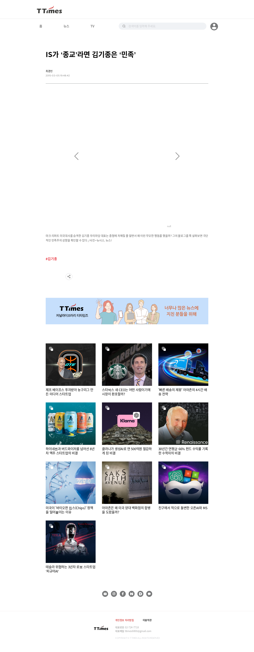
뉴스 (66, 26)
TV (92, 26)
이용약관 (147, 620)
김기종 (52, 259)
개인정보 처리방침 (124, 620)
